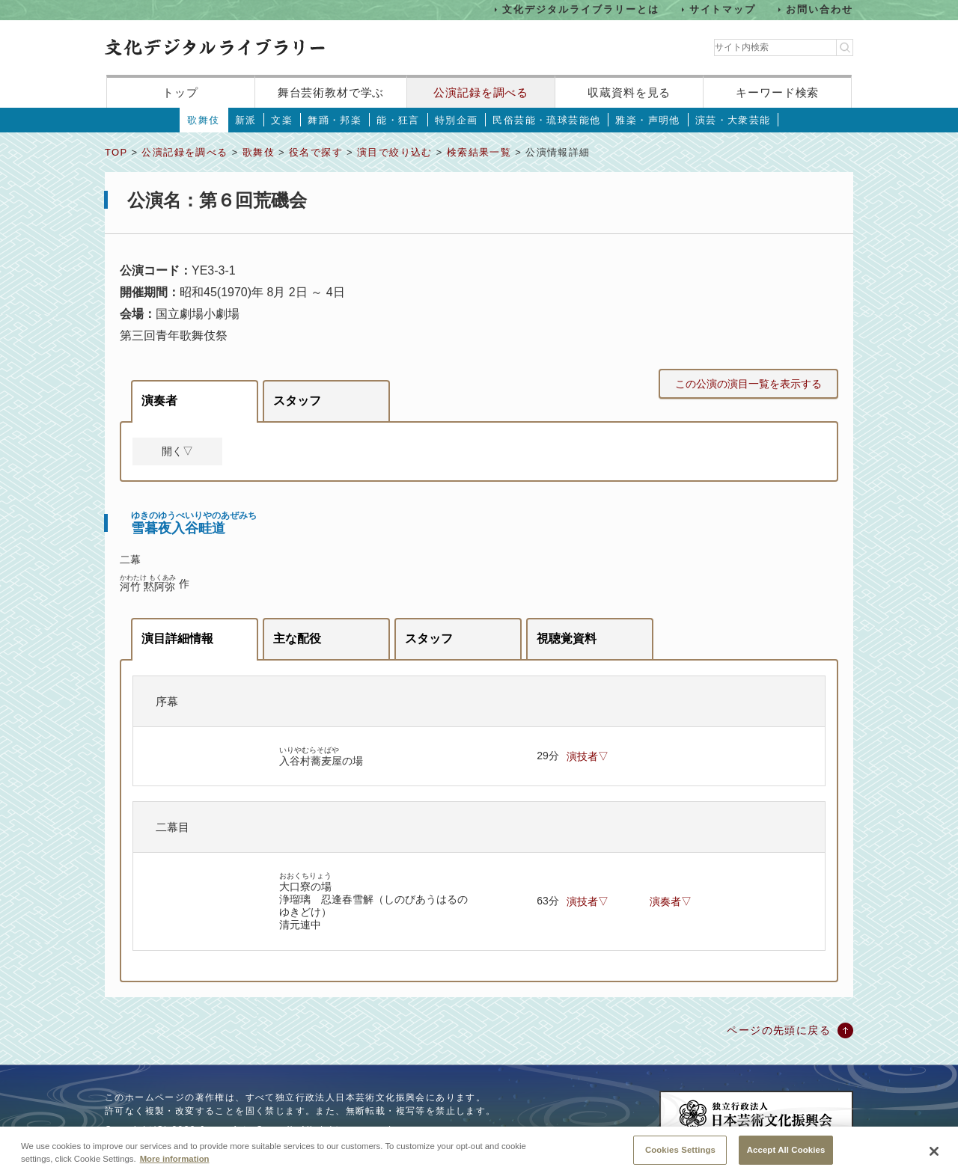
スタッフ (297, 400)
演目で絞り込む (395, 152)
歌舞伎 (203, 120)
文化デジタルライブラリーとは (580, 9)
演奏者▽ (671, 901)
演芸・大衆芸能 (733, 120)
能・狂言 (398, 120)
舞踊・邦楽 (334, 120)
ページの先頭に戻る (779, 1030)
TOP (116, 152)
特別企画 (456, 120)
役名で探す (316, 152)
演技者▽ (587, 756)
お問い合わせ (819, 9)
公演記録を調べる (480, 92)
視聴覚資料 (567, 638)
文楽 (282, 120)
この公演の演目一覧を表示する (748, 384)
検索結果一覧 (479, 152)
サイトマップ (723, 9)
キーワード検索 (777, 92)
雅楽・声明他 (647, 120)
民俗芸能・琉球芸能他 (546, 120)
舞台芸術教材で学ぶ (331, 92)
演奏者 (159, 400)
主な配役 (297, 638)
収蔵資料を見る (629, 92)
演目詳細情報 (177, 638)
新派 (246, 120)
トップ (180, 92)
